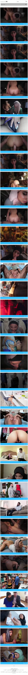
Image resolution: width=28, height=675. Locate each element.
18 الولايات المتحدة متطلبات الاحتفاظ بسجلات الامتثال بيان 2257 (13, 672)
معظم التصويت (9, 669)
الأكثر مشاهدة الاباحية (15, 669)
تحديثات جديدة (21, 669)
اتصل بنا (5, 669)
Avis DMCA (3, 671)
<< (14, 666)
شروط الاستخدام (25, 671)
